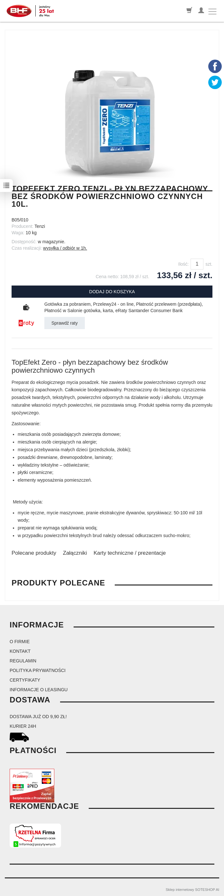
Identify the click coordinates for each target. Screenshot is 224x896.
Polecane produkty (34, 553)
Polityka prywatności (38, 670)
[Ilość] (197, 264)
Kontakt (20, 651)
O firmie (20, 641)
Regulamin (23, 660)
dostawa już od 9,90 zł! (38, 716)
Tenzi (39, 226)
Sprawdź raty (64, 323)
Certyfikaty (25, 680)
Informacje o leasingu (38, 689)
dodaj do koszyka (112, 291)
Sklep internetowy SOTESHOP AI (192, 890)
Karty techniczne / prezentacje (130, 553)
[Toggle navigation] (212, 11)
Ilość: (183, 264)
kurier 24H (23, 726)
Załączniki (75, 553)
